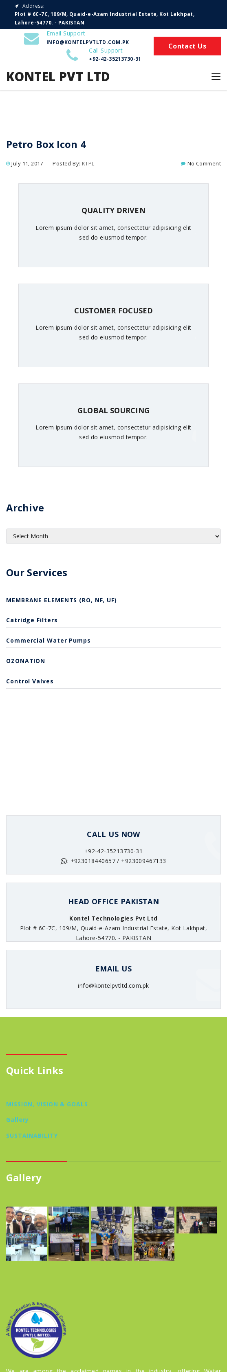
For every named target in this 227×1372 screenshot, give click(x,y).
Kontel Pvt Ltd (58, 76)
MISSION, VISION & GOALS (47, 1104)
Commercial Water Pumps (48, 640)
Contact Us (187, 46)
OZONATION (25, 661)
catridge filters (31, 620)
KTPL (88, 163)
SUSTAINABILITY (32, 1135)
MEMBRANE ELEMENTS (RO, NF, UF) (61, 600)
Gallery (17, 1119)
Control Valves (30, 681)
